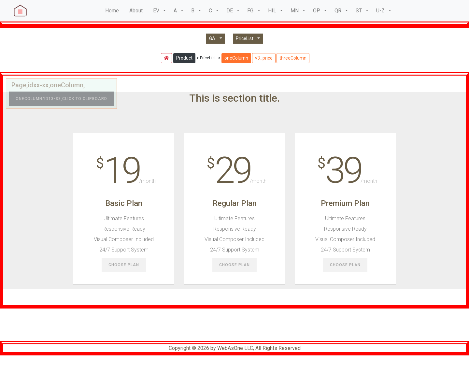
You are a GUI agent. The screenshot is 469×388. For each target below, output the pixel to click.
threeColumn (292, 58)
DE (229, 10)
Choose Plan (123, 265)
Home (112, 10)
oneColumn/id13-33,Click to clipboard (61, 98)
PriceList (246, 38)
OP (316, 10)
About (136, 10)
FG (250, 10)
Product (184, 58)
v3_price (264, 58)
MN (294, 10)
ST (358, 10)
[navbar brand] (20, 11)
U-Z (380, 10)
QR (338, 10)
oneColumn (236, 58)
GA (213, 38)
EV (156, 10)
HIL (272, 10)
